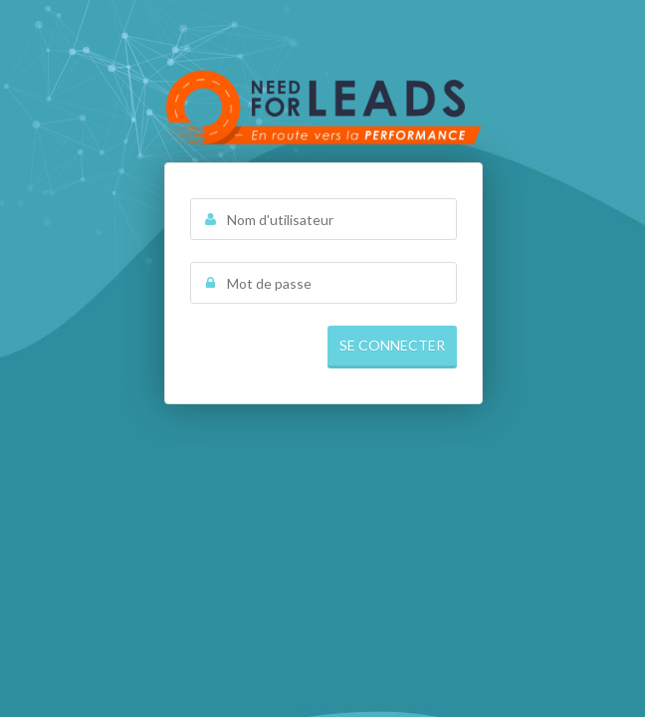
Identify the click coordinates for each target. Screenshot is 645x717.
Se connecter (392, 345)
